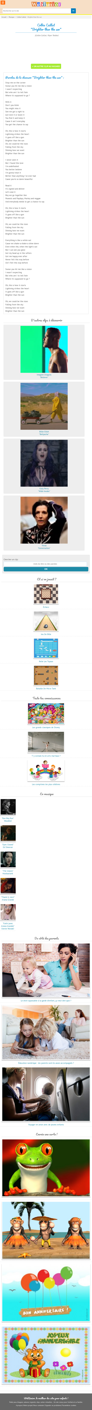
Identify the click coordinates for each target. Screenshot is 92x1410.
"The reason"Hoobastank (8, 871)
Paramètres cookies (69, 1405)
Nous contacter (38, 1405)
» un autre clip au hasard (46, 66)
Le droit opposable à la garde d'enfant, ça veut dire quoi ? (46, 999)
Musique (11, 17)
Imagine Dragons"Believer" (44, 375)
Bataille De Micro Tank (46, 687)
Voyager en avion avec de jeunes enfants (46, 1123)
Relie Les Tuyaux (46, 660)
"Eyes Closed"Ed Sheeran (8, 845)
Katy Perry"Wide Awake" (44, 489)
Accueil (4, 17)
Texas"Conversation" (44, 545)
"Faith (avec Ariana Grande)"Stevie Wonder (8, 925)
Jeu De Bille (46, 633)
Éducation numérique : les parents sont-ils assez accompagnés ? (46, 1061)
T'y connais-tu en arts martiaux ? (46, 754)
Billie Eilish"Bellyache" (44, 432)
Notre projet (27, 1405)
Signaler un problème (53, 1405)
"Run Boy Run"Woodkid (8, 818)
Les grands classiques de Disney (46, 726)
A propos (19, 1405)
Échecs (46, 605)
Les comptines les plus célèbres (46, 783)
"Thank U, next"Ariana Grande (8, 897)
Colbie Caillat (21, 17)
